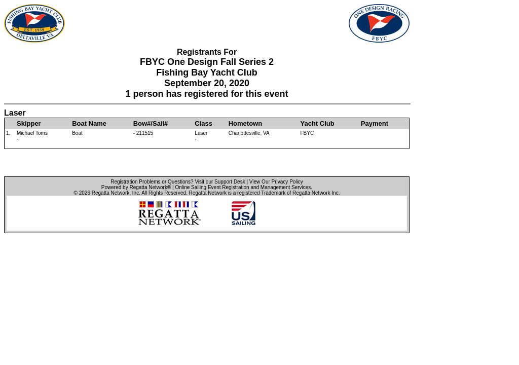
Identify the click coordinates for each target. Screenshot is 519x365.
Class (203, 123)
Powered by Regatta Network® (136, 187)
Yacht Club (318, 123)
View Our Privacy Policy (276, 182)
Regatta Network (110, 193)
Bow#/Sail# (150, 123)
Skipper (29, 123)
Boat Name (89, 123)
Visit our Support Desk (220, 182)
